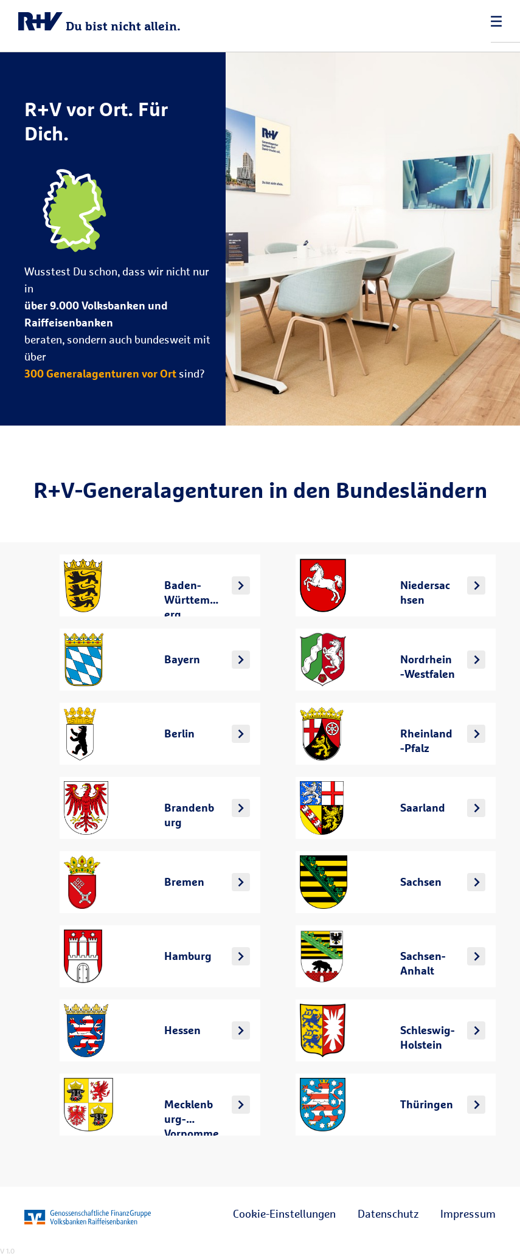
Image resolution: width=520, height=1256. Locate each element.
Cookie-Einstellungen (284, 1213)
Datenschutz (388, 1213)
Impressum (468, 1213)
